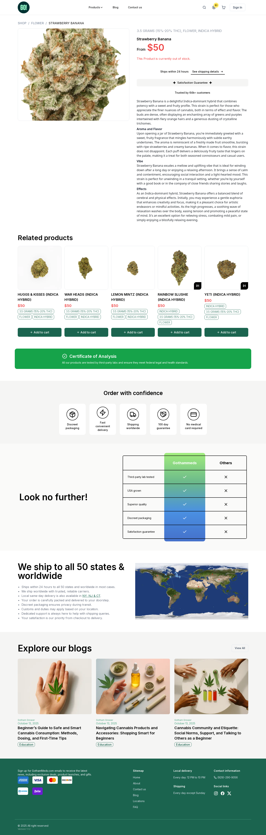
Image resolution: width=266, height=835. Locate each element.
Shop (22, 23)
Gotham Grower (26, 720)
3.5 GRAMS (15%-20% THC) (159, 31)
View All (240, 648)
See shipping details (207, 71)
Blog (136, 795)
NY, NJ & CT (91, 596)
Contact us (139, 789)
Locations (139, 801)
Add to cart (39, 332)
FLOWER (37, 23)
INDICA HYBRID (210, 31)
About (136, 783)
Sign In (237, 7)
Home (136, 777)
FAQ (135, 807)
